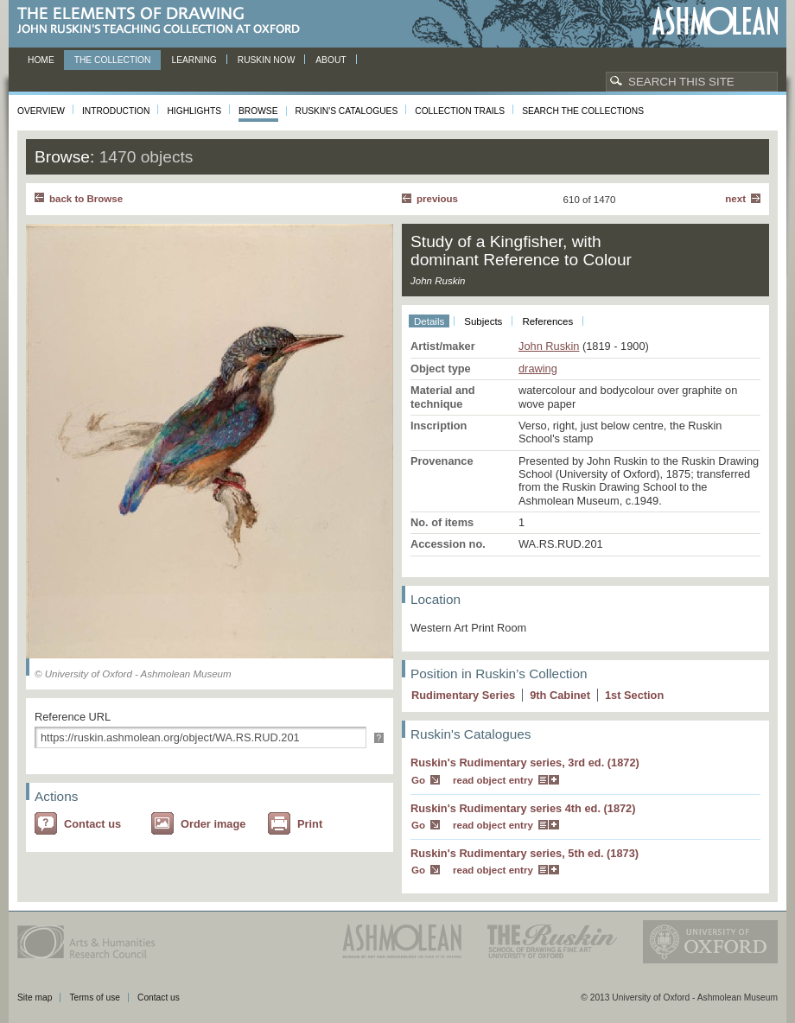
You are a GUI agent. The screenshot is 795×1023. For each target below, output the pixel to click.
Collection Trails (460, 111)
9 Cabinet (560, 695)
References (547, 321)
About (330, 60)
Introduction (115, 111)
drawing (537, 368)
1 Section (634, 695)
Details (429, 321)
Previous (437, 199)
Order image (213, 823)
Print (309, 823)
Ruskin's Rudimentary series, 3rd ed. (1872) (524, 762)
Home (41, 60)
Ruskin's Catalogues (347, 111)
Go (418, 780)
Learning (193, 60)
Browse (258, 111)
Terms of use (94, 997)
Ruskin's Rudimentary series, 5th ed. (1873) (524, 853)
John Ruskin (548, 346)
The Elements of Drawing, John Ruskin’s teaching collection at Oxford (163, 21)
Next (735, 199)
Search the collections (583, 111)
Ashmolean (715, 21)
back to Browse (86, 199)
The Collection (112, 60)
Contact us (92, 823)
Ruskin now (267, 60)
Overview (41, 111)
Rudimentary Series (463, 695)
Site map (34, 997)
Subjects (483, 321)
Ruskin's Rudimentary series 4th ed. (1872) (523, 808)
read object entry (493, 780)
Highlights (194, 111)
